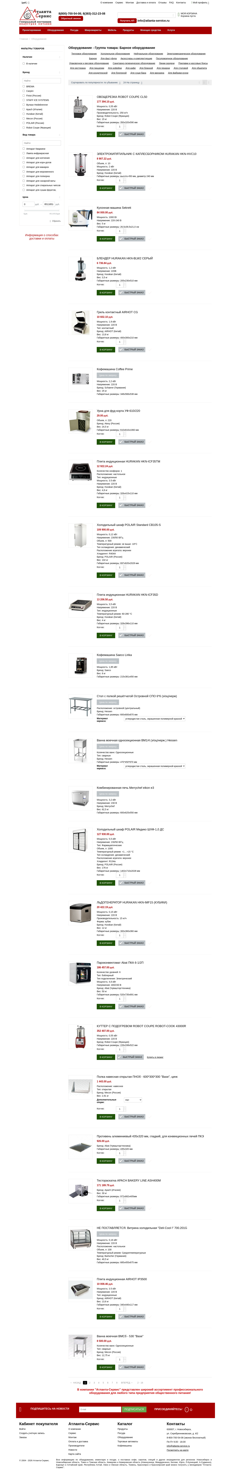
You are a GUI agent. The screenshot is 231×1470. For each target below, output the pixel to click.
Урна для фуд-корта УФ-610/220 (118, 411)
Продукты (128, 30)
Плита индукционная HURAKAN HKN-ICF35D (127, 595)
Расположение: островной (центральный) (118, 708)
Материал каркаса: (102, 720)
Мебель (112, 30)
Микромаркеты (93, 30)
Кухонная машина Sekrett (114, 208)
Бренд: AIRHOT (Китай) (109, 331)
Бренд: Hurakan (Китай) (109, 173)
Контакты (181, 2)
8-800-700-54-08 (175, 1438)
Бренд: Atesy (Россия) (108, 424)
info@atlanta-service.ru (153, 20)
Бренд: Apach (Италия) (109, 1190)
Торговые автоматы (128, 1442)
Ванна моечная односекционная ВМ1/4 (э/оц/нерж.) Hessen (137, 740)
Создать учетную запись (32, 1433)
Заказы (23, 1438)
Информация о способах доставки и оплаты (41, 237)
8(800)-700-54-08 (70, 13)
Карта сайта (74, 1454)
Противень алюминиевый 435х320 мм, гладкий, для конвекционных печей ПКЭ (150, 1136)
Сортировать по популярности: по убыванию (95, 83)
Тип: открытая (104, 1090)
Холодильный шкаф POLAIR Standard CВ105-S (129, 525)
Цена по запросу (107, 376)
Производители (76, 1446)
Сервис (119, 2)
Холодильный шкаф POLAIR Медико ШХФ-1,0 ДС (130, 830)
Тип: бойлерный (105, 976)
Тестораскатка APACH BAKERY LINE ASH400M (129, 1181)
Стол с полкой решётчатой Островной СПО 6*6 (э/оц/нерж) (137, 696)
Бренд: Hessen (104, 712)
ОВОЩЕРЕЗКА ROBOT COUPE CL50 (122, 97)
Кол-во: (100, 126)
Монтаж (130, 2)
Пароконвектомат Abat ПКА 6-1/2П (120, 963)
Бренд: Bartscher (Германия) (111, 1256)
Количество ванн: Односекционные (115, 753)
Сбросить (56, 221)
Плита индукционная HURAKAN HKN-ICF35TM (128, 462)
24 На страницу (132, 83)
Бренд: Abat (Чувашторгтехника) (114, 988)
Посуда (74, 30)
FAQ (171, 2)
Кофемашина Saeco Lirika (114, 655)
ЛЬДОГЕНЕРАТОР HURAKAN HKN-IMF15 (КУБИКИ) (132, 903)
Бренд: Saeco (104, 670)
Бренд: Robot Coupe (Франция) (113, 116)
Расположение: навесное (110, 1086)
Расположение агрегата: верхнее (114, 551)
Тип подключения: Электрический (114, 979)
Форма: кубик (104, 922)
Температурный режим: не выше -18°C (117, 544)
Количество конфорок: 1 (109, 471)
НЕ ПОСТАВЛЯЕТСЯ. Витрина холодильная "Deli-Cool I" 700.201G (142, 1228)
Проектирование (31, 30)
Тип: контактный (105, 328)
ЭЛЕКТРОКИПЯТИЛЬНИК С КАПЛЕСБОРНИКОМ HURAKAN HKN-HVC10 (146, 154)
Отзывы (162, 2)
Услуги (171, 30)
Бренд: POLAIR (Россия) (109, 557)
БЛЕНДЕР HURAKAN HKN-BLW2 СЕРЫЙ (125, 258)
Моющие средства (150, 30)
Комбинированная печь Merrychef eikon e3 (125, 788)
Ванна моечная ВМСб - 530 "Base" (120, 1336)
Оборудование (55, 30)
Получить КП (127, 20)
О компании (106, 2)
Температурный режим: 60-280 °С (114, 614)
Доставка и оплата (146, 2)
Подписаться (134, 1409)
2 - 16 (143, 1383)
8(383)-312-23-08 (94, 13)
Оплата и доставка (78, 1442)
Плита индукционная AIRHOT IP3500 (122, 1279)
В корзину (106, 135)
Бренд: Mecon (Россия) (109, 1093)
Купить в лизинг (155, 1057)
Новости (72, 1450)
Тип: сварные (104, 756)
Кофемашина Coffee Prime (115, 369)
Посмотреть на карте (177, 1450)
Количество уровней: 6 (108, 972)
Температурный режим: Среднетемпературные (121, 1253)
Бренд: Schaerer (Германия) (111, 388)
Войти (22, 1429)
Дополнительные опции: (105, 1101)
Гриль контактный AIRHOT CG (117, 312)
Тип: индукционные (107, 478)
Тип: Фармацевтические (109, 845)
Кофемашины (125, 1446)
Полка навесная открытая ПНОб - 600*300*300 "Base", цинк (137, 1077)
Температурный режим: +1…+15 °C (115, 852)
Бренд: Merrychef (106, 806)
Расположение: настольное (111, 474)
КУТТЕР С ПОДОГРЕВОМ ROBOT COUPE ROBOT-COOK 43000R (141, 1026)
